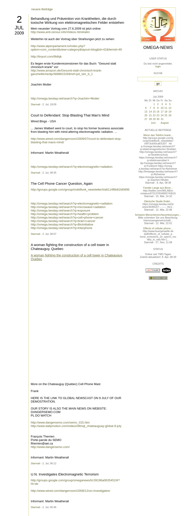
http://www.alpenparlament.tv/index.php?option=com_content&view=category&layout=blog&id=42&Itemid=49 (76, 47)
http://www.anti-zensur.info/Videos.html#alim (60, 32)
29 (154, 119)
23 (158, 115)
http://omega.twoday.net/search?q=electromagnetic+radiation (72, 166)
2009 (19, 33)
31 (162, 119)
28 (150, 119)
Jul (19, 28)
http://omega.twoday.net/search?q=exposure (60, 210)
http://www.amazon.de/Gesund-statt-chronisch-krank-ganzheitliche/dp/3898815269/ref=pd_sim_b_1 (66, 72)
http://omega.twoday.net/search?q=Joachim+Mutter (65, 98)
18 (165, 111)
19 (170, 111)
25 (165, 115)
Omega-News (158, 47)
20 (145, 115)
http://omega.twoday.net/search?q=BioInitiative (62, 224)
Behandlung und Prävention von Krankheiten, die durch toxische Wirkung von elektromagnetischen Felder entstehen (77, 20)
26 (170, 115)
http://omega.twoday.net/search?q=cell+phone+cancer (67, 217)
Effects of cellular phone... (158, 228)
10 (162, 107)
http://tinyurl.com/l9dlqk (46, 56)
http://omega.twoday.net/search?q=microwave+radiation (68, 207)
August (165, 122)
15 (154, 111)
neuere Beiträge (42, 9)
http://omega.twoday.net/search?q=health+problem (65, 214)
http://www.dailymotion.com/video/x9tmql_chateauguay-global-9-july (76, 426)
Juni (153, 122)
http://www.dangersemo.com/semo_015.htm (60, 422)
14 (150, 111)
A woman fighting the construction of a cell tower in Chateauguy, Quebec (77, 257)
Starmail (35, 104)
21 (150, 115)
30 (158, 119)
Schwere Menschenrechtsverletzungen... (158, 214)
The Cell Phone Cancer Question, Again (62, 183)
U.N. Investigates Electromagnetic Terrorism (65, 474)
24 (162, 115)
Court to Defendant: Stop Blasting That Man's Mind (70, 115)
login (158, 66)
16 (158, 111)
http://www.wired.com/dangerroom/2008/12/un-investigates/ (70, 490)
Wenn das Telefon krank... (158, 135)
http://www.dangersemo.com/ (50, 447)
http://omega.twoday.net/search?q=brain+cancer (63, 221)
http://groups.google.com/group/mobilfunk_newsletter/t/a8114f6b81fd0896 (80, 189)
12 (170, 107)
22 (154, 115)
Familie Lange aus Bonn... (158, 187)
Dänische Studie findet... (158, 201)
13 (145, 111)
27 (145, 119)
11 (165, 107)
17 (162, 111)
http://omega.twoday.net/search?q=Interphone (61, 228)
